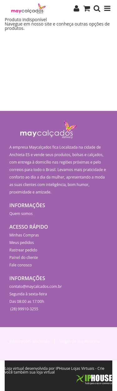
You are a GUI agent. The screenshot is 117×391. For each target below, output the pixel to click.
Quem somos (21, 213)
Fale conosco (20, 265)
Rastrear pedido (23, 250)
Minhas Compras (24, 235)
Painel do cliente (23, 257)
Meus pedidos (21, 242)
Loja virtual (14, 368)
